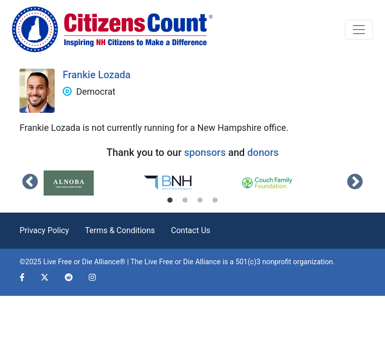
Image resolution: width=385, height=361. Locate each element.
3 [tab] (200, 201)
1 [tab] (170, 201)
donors (262, 152)
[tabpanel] (93, 183)
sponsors (205, 152)
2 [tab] (185, 201)
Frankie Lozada (97, 75)
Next (354, 182)
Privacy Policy (44, 230)
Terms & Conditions (120, 230)
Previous (30, 182)
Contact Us (191, 230)
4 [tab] (215, 201)
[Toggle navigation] (359, 30)
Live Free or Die (169, 262)
